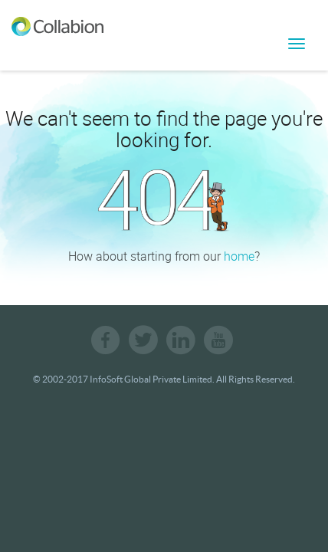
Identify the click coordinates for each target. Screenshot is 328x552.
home (239, 256)
